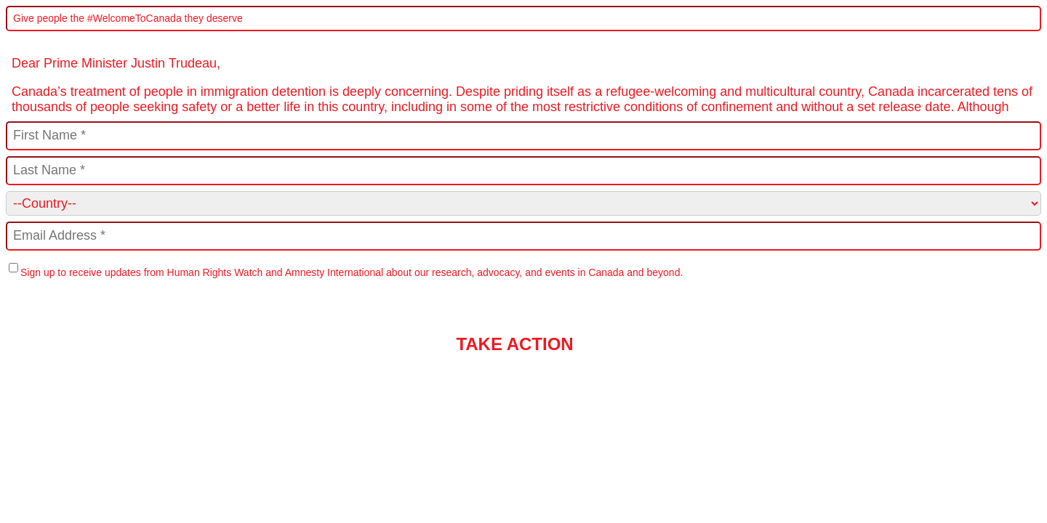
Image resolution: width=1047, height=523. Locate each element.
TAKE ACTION (514, 344)
